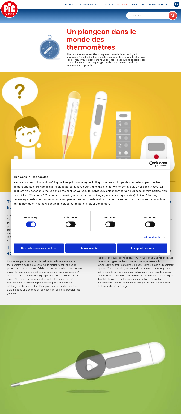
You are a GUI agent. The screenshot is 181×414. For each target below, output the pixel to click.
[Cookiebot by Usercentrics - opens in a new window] (151, 164)
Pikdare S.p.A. (41, 403)
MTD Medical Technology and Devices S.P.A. (84, 403)
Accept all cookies (142, 248)
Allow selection (90, 248)
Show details (152, 237)
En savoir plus (40, 273)
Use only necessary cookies (38, 248)
